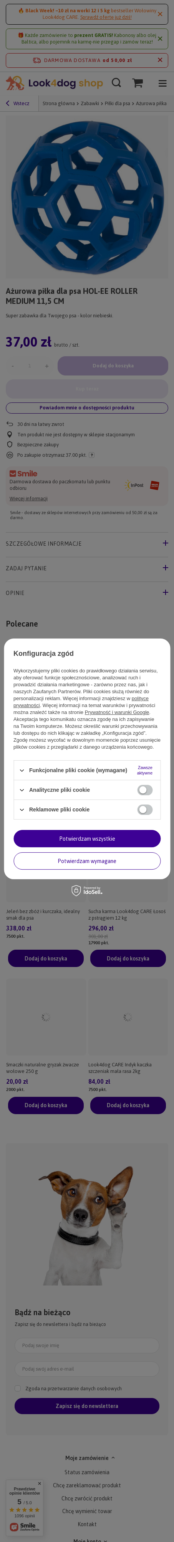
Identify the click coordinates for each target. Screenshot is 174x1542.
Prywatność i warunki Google (117, 712)
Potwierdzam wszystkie (87, 839)
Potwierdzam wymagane (87, 861)
